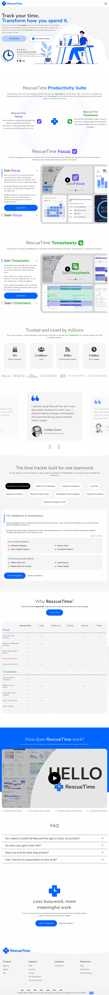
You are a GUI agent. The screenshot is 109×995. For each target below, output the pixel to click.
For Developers (35, 976)
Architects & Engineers (71, 486)
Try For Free (14, 38)
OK (91, 993)
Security (32, 969)
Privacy (32, 973)
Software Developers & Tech (54, 502)
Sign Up (6, 966)
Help (30, 966)
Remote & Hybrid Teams (39, 494)
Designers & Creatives (14, 494)
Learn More (20, 208)
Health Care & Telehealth (45, 486)
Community (84, 969)
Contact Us (59, 966)
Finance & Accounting (95, 494)
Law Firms (94, 486)
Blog (82, 966)
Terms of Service (35, 980)
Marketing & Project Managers (68, 494)
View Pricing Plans (15, 575)
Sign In (5, 969)
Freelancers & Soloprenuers (18, 486)
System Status (86, 973)
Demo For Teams (35, 575)
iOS (4, 973)
